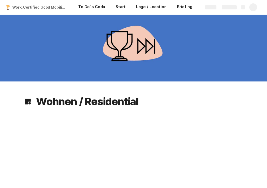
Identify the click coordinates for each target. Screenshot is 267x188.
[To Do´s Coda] (91, 7)
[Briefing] (185, 7)
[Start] (120, 7)
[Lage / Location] (151, 7)
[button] (28, 102)
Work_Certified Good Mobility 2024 (40, 7)
